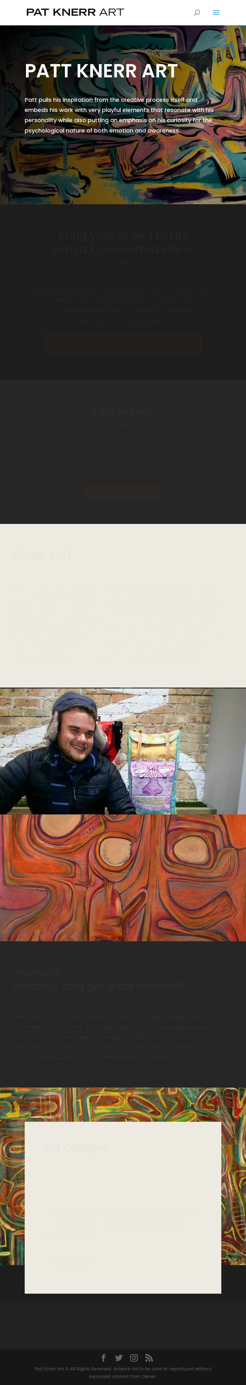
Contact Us (50, 152)
